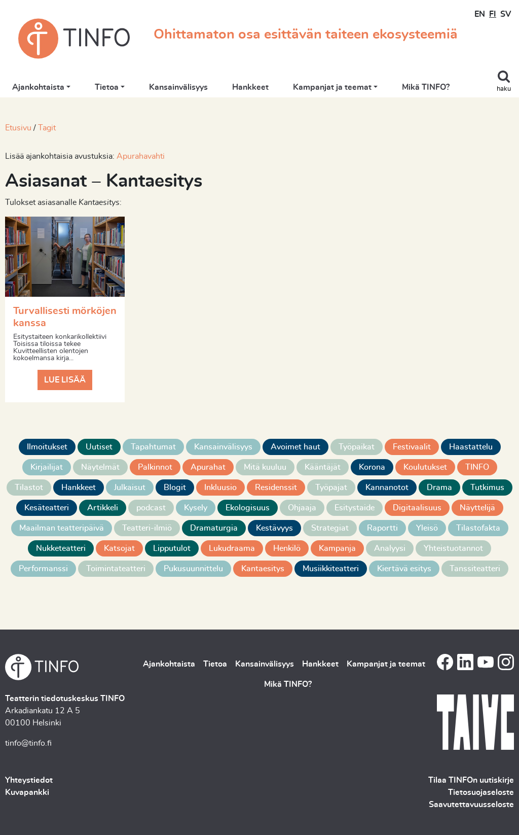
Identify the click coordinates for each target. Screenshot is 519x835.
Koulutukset (425, 467)
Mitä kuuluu (265, 467)
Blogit (175, 487)
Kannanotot (387, 487)
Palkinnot (155, 467)
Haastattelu (471, 447)
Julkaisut (129, 487)
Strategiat (330, 528)
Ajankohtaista (38, 87)
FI (492, 14)
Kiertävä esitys (404, 569)
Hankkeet (250, 87)
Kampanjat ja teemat (332, 87)
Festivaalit (412, 447)
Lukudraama (232, 548)
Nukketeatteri (61, 548)
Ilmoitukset (47, 447)
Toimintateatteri (115, 569)
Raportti (382, 528)
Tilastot (29, 487)
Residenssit (276, 487)
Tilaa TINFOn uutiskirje (471, 780)
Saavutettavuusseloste (471, 805)
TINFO (477, 467)
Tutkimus (487, 487)
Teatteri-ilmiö (147, 528)
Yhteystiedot (29, 780)
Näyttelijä (477, 508)
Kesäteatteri (46, 508)
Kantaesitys (262, 569)
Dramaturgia (214, 528)
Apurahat (208, 467)
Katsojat (119, 548)
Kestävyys (274, 528)
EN (479, 14)
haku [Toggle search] (504, 89)
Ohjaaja (302, 508)
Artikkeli (102, 508)
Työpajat (331, 487)
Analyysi (389, 548)
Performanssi (43, 569)
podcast (151, 508)
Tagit (47, 128)
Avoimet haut (295, 447)
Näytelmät (100, 467)
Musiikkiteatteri (331, 569)
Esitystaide (355, 508)
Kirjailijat (46, 467)
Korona (372, 467)
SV (505, 14)
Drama (439, 487)
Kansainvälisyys (178, 87)
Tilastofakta (478, 528)
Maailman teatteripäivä (61, 528)
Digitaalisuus (417, 508)
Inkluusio (220, 487)
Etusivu (18, 128)
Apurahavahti (141, 156)
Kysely (195, 508)
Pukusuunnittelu (193, 569)
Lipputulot (172, 548)
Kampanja (337, 548)
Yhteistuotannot (453, 548)
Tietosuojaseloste (481, 792)
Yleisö (427, 528)
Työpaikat (357, 447)
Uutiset (99, 447)
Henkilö (287, 548)
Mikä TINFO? (426, 87)
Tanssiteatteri (475, 569)
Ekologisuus (248, 508)
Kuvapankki (27, 792)
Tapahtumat (153, 447)
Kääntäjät (323, 467)
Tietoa (107, 87)
